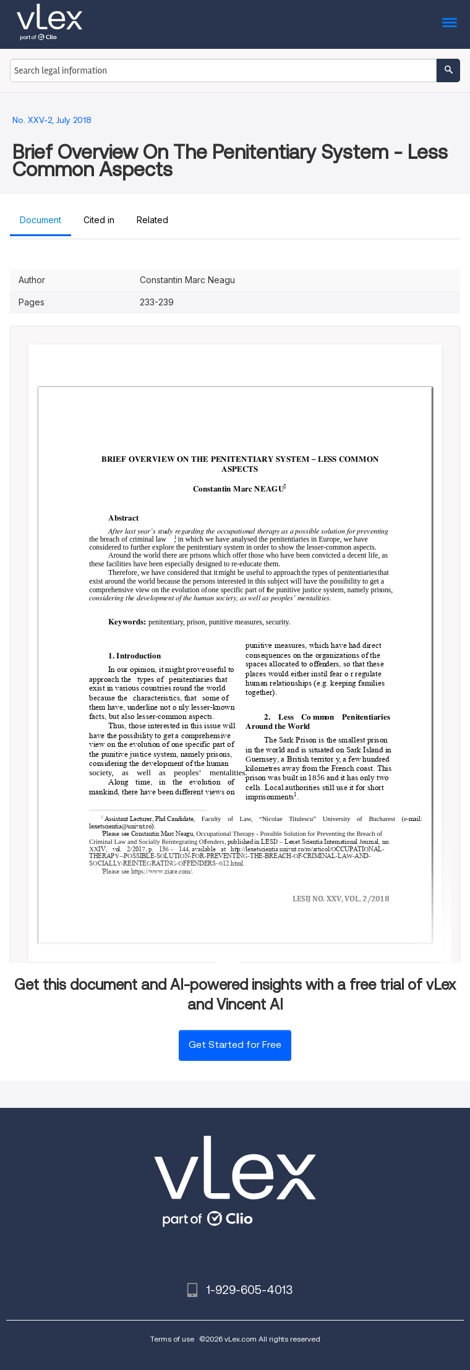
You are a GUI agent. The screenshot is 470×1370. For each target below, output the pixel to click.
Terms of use (172, 1339)
